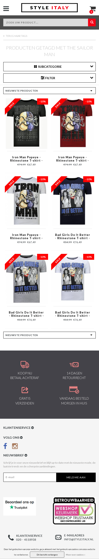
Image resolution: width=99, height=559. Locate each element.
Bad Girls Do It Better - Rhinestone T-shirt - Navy (72, 236)
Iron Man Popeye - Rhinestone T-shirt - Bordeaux (72, 159)
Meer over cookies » (75, 555)
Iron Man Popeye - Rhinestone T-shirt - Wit (26, 236)
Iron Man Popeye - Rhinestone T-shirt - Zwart (26, 159)
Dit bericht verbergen (47, 555)
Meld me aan (76, 477)
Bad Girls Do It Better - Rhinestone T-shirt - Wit (72, 314)
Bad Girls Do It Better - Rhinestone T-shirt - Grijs (26, 314)
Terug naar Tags (15, 35)
